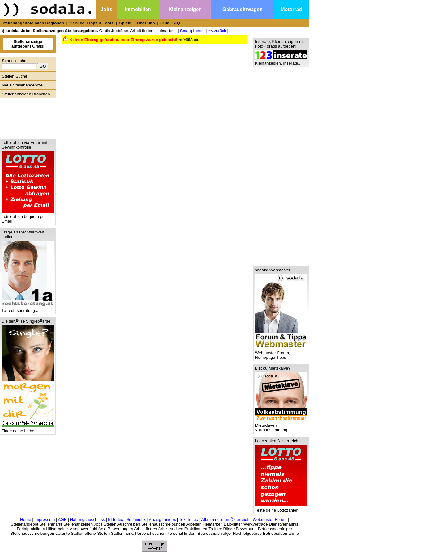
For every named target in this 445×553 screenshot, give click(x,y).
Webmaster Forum (270, 519)
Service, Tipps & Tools (91, 23)
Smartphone (191, 30)
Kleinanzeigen (185, 9)
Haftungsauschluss (87, 519)
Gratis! (27, 43)
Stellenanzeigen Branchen (26, 94)
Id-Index (115, 519)
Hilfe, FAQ (170, 23)
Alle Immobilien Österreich (225, 519)
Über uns (146, 23)
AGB (62, 519)
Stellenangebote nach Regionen (33, 23)
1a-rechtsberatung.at (28, 308)
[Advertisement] (26, 117)
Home (25, 519)
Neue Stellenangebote (22, 85)
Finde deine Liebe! (28, 429)
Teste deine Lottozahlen (281, 508)
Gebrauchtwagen (242, 9)
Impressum (44, 519)
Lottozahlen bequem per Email (28, 217)
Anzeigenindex (162, 519)
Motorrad (291, 9)
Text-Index (188, 519)
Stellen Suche (14, 76)
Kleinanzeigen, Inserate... (281, 61)
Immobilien (138, 9)
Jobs (106, 9)
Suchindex (136, 519)
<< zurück (217, 30)
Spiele (125, 23)
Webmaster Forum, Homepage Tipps (281, 353)
